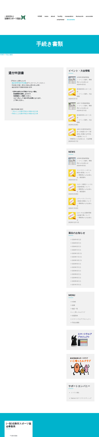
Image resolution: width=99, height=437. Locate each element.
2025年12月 (76, 253)
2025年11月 (76, 257)
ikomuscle (79, 16)
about (53, 16)
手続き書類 (75, 322)
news (46, 16)
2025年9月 (75, 264)
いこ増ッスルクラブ (78, 312)
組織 (73, 305)
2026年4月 (75, 239)
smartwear (60, 19)
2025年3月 (75, 271)
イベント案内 (83, 161)
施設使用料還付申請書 (19, 83)
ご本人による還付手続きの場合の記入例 (25, 111)
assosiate (89, 16)
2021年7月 (75, 284)
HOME (40, 16)
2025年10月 (76, 260)
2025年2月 (75, 274)
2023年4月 (75, 281)
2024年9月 (75, 278)
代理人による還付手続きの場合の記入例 (25, 113)
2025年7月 (75, 267)
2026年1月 (75, 250)
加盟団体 (75, 316)
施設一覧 (75, 309)
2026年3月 (75, 243)
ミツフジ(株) (75, 392)
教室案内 (82, 177)
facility (60, 16)
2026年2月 (75, 246)
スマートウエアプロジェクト (81, 319)
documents (71, 19)
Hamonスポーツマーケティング (81, 398)
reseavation (69, 16)
